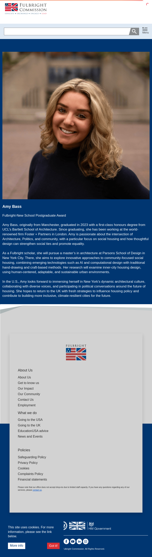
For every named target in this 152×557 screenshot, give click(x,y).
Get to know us (28, 383)
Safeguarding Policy (32, 457)
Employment (27, 405)
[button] (145, 31)
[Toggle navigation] (145, 30)
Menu (145, 32)
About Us (24, 377)
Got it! (53, 545)
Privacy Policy (28, 462)
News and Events (30, 436)
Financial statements (32, 479)
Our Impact (26, 388)
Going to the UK (29, 425)
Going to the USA (30, 419)
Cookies (23, 468)
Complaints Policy (30, 474)
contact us (37, 490)
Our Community (29, 394)
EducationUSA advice (33, 431)
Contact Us (26, 399)
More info (16, 545)
